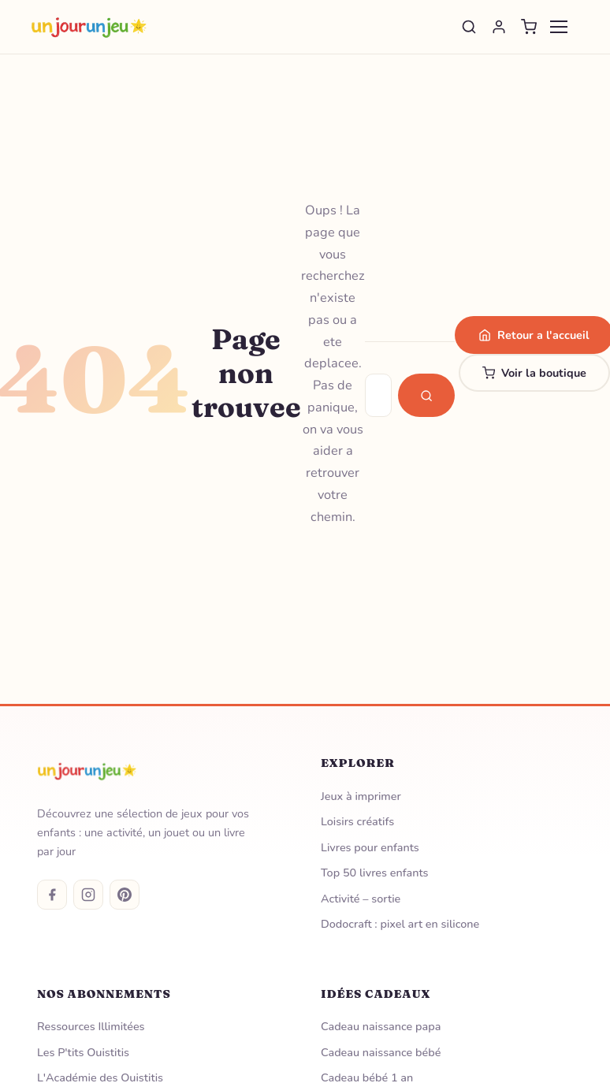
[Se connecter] (499, 27)
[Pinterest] (124, 895)
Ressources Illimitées (91, 1026)
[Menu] (559, 27)
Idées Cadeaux (375, 994)
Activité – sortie (360, 898)
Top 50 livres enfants (375, 872)
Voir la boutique (534, 373)
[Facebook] (52, 895)
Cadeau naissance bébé (381, 1052)
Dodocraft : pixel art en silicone (400, 924)
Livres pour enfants (370, 847)
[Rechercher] (469, 27)
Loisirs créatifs (357, 821)
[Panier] (529, 27)
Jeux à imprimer (361, 796)
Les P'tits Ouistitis (83, 1052)
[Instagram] (88, 895)
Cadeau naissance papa (381, 1026)
